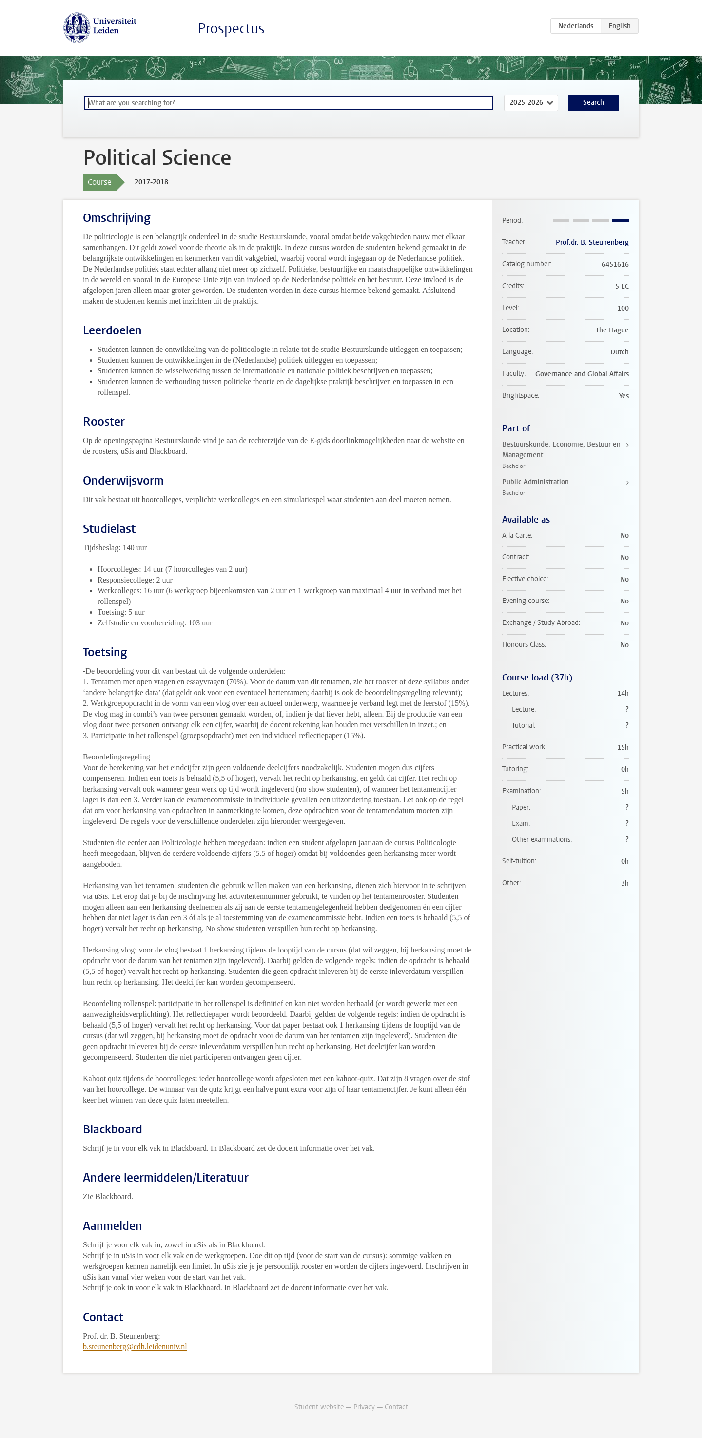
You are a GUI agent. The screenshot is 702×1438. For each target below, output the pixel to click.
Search (593, 102)
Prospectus (231, 28)
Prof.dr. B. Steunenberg (592, 242)
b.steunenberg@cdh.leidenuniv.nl (135, 1346)
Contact (396, 1407)
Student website (319, 1407)
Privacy (364, 1407)
